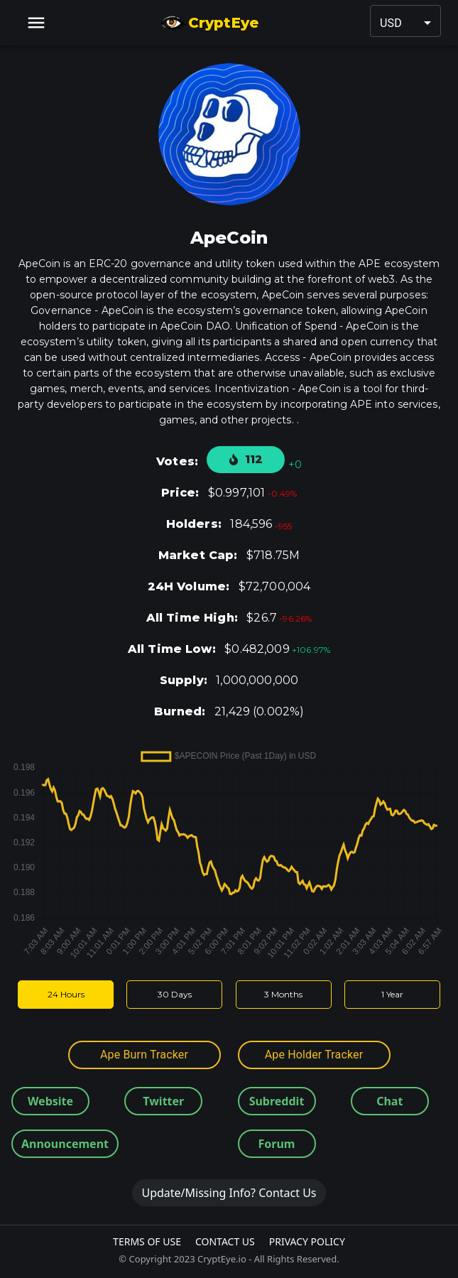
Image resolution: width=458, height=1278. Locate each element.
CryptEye (209, 23)
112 (246, 459)
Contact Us (225, 1241)
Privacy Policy (307, 1241)
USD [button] (391, 23)
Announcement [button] (65, 1144)
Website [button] (50, 1101)
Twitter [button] (163, 1101)
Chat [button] (389, 1101)
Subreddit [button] (277, 1101)
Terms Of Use (147, 1241)
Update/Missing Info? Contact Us (228, 1193)
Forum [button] (276, 1144)
